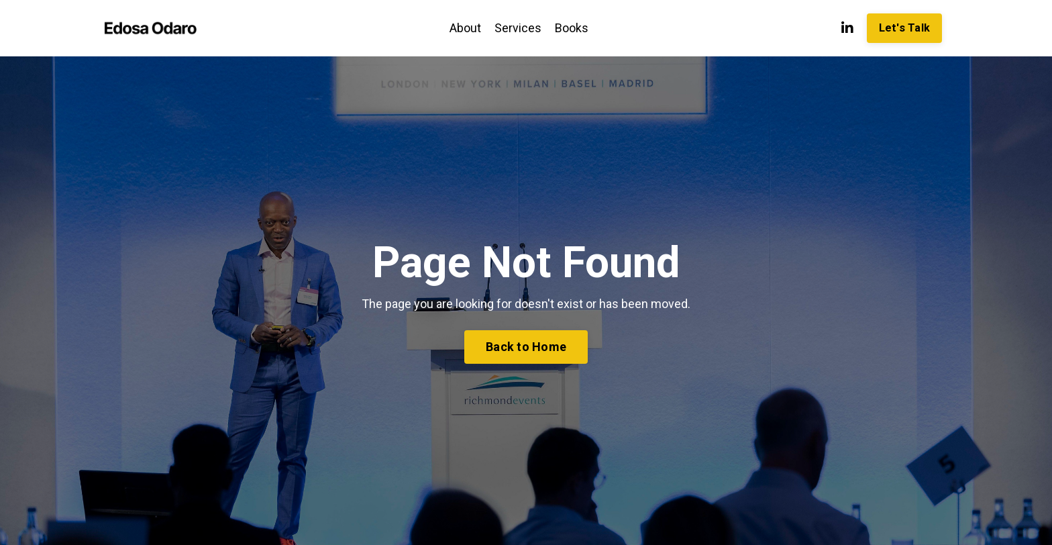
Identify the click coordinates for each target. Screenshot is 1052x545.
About (465, 28)
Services (517, 28)
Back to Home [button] (526, 347)
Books (571, 28)
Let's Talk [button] (905, 27)
